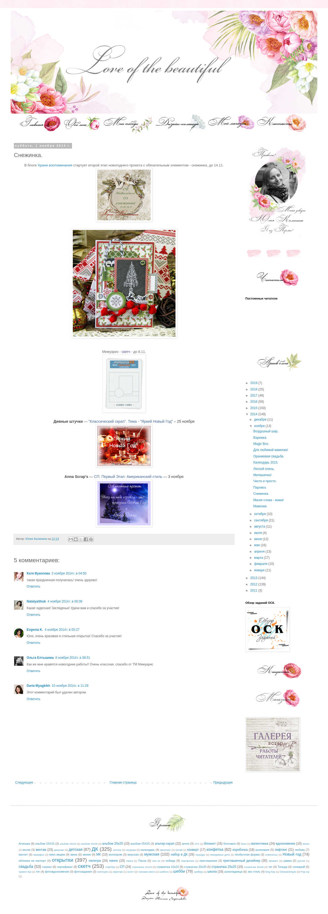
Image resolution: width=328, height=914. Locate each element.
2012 (254, 584)
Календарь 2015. (265, 462)
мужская (151, 854)
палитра (95, 861)
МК (98, 854)
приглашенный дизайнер (242, 861)
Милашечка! (262, 475)
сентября (261, 520)
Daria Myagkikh (38, 686)
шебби (179, 871)
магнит (23, 854)
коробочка (240, 850)
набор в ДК (179, 854)
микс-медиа (57, 854)
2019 (254, 383)
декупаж (59, 849)
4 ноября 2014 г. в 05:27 (62, 630)
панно (113, 861)
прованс (273, 860)
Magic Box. (261, 444)
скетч (126, 352)
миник (87, 854)
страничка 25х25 (223, 867)
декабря (260, 419)
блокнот (210, 843)
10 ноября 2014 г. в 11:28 (70, 686)
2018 (254, 389)
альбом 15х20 (68, 843)
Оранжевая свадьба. (268, 456)
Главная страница (123, 782)
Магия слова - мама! (268, 500)
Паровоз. (260, 487)
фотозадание (83, 871)
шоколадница (233, 871)
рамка (287, 860)
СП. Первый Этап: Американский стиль (128, 476)
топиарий (299, 866)
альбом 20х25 (112, 843)
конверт (193, 850)
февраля (261, 564)
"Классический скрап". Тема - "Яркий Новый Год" (131, 421)
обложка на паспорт (32, 860)
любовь (300, 849)
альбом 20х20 (89, 843)
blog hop (270, 871)
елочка (117, 849)
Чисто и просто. (265, 481)
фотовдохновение (57, 871)
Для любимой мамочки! (270, 450)
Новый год (292, 854)
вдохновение (285, 843)
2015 (254, 408)
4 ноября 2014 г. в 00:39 (64, 601)
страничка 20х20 (195, 866)
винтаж (41, 850)
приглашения (208, 860)
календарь (148, 849)
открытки (62, 860)
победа (170, 860)
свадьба (26, 866)
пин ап (156, 860)
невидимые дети (220, 854)
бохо (244, 843)
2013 (254, 578)
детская (75, 849)
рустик (301, 860)
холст (130, 871)
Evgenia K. (35, 630)
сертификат (65, 866)
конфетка (214, 849)
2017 (254, 395)
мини (73, 854)
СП (122, 867)
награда (200, 854)
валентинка (259, 843)
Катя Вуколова (38, 573)
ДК (95, 849)
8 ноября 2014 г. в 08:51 (72, 658)
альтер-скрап (164, 843)
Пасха (142, 860)
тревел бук (25, 871)
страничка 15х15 (142, 866)
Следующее (24, 782)
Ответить (33, 586)
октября (260, 514)
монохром (115, 854)
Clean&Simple (288, 871)
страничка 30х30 (254, 866)
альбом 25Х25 (140, 843)
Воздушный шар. (265, 431)
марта (259, 558)
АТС (196, 843)
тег (270, 866)
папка (129, 860)
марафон (38, 854)
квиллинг (165, 849)
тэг (38, 871)
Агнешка (24, 843)
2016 (254, 402)
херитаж (118, 871)
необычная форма (247, 854)
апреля (260, 551)
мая (257, 545)
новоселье (271, 854)
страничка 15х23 (168, 866)
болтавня (229, 843)
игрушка (131, 849)
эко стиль (253, 871)
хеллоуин (102, 871)
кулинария (262, 849)
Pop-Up (305, 871)
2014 (254, 414)
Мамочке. (260, 506)
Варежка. (260, 438)
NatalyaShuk (36, 601)
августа (260, 526)
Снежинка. (261, 494)
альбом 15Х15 (44, 843)
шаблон (164, 871)
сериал (47, 866)
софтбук (110, 866)
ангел (185, 843)
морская (133, 854)
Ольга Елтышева (40, 658)
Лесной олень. (264, 469)
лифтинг (281, 850)
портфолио (187, 860)
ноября (260, 426)
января (259, 570)
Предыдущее (223, 782)
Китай (178, 849)
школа (212, 871)
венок (306, 843)
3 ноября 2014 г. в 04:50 (68, 573)
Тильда (282, 866)
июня (258, 539)
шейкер (198, 871)
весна (26, 849)
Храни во (55, 165)
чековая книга (146, 871)
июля (258, 533)
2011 (254, 590)
